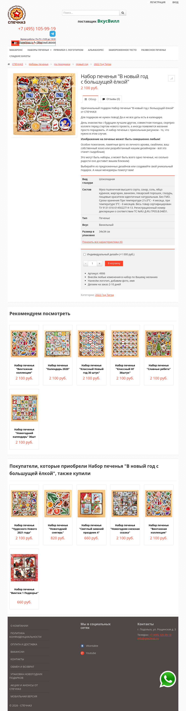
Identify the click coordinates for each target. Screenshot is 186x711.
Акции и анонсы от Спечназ (23, 687)
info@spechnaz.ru (24, 42)
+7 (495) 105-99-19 (37, 28)
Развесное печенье (158, 50)
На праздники (62, 64)
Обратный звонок (46, 42)
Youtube (91, 653)
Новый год (82, 64)
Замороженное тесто (125, 50)
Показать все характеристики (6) (102, 242)
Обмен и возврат (22, 666)
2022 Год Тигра (102, 64)
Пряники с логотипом (70, 50)
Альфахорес (98, 50)
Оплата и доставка (24, 644)
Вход (175, 2)
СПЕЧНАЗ (17, 64)
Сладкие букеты (20, 56)
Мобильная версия (24, 696)
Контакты (17, 659)
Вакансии (17, 651)
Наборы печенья (39, 50)
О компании (19, 625)
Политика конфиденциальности (25, 635)
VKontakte (92, 645)
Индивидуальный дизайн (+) (108, 254)
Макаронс (16, 50)
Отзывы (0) (111, 99)
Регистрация (157, 2)
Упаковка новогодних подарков (25, 676)
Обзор (90, 99)
